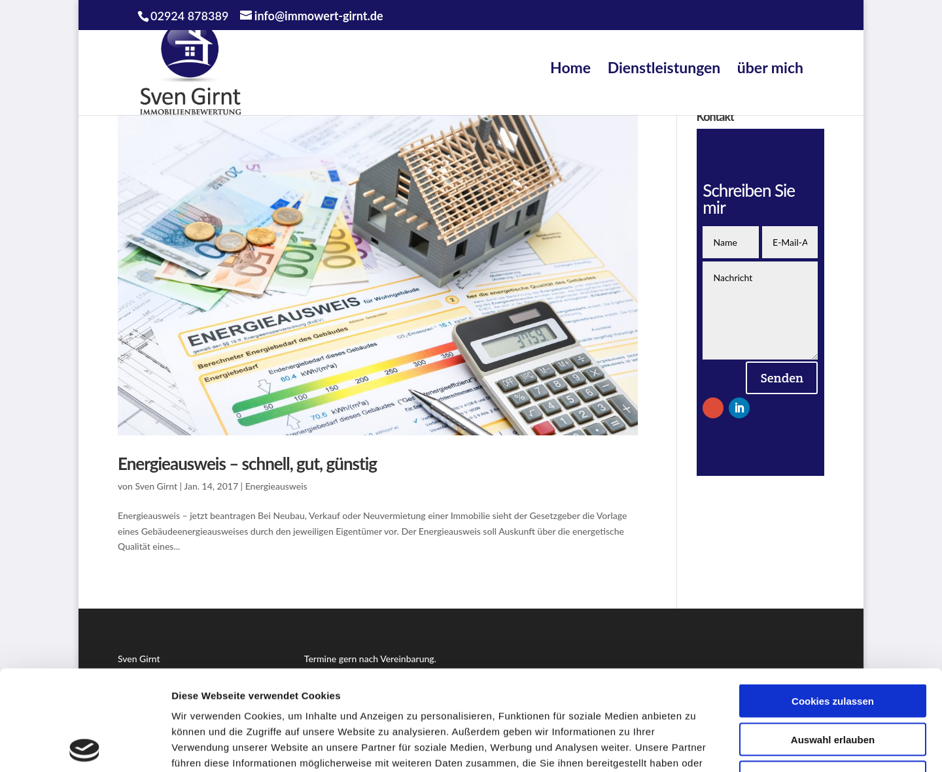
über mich (770, 67)
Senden (781, 377)
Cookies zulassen (833, 601)
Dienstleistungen (664, 67)
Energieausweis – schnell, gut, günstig (247, 463)
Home (570, 67)
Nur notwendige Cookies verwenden (832, 683)
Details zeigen (696, 746)
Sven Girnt (156, 486)
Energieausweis (276, 486)
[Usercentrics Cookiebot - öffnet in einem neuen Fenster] (84, 746)
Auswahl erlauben (833, 639)
